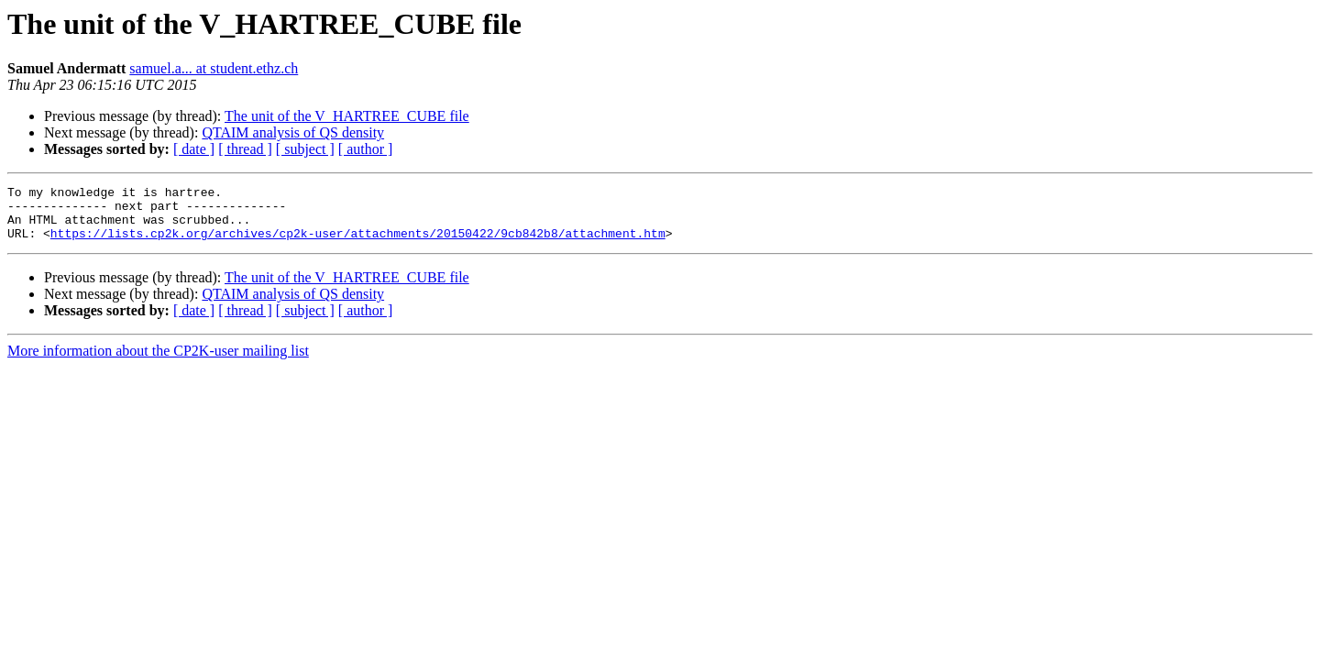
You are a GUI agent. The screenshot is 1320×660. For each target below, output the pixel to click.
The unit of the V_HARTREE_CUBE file (347, 116)
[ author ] (365, 149)
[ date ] (193, 149)
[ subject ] (305, 149)
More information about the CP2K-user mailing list (158, 361)
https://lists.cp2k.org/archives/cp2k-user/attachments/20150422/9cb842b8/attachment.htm (358, 244)
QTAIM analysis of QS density (293, 132)
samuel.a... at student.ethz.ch (213, 68)
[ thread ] (245, 149)
